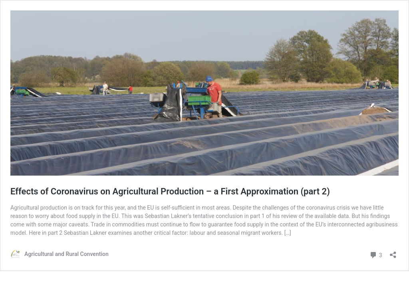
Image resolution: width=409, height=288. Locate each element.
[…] (287, 233)
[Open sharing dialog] (393, 252)
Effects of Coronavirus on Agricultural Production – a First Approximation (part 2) (170, 191)
